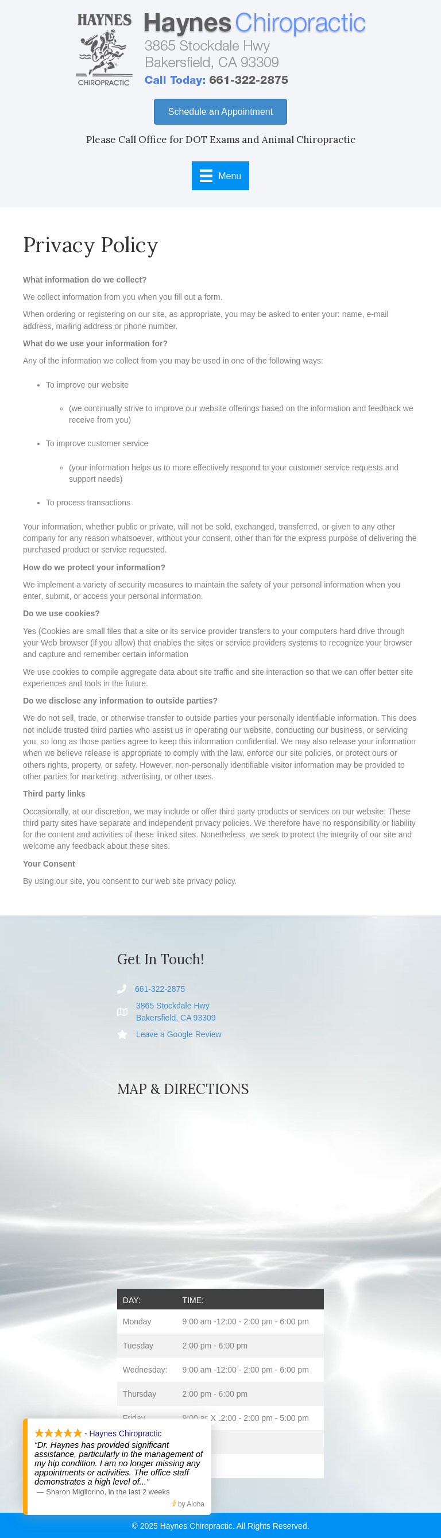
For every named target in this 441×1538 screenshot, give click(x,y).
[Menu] (220, 175)
